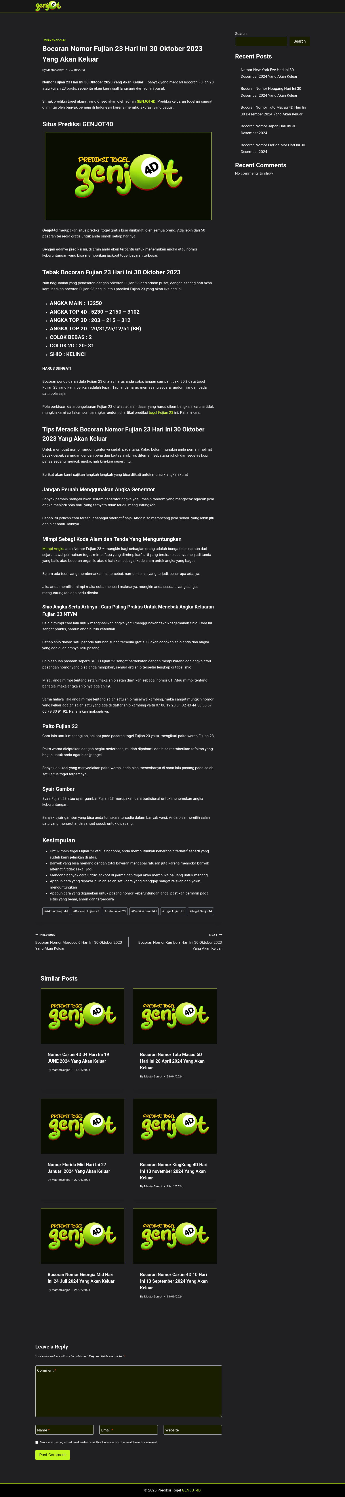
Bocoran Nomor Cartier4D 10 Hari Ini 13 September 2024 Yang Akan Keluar (174, 1281)
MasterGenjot (55, 70)
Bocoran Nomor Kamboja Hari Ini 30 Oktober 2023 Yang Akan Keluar (177, 941)
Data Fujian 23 (115, 911)
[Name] (64, 1430)
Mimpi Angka (53, 548)
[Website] (193, 1430)
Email (107, 1430)
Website (172, 1430)
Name (43, 1430)
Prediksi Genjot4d (144, 911)
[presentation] (82, 1016)
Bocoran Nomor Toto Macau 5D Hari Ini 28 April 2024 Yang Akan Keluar (172, 1061)
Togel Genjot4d (201, 911)
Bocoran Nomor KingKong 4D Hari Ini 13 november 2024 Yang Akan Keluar (174, 1171)
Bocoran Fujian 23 (86, 911)
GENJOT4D (146, 101)
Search (241, 33)
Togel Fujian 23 (173, 911)
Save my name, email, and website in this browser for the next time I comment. (99, 1442)
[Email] (128, 1430)
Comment (46, 1370)
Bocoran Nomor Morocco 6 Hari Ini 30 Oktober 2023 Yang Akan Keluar (80, 941)
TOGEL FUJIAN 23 (54, 39)
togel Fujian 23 (161, 412)
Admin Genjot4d (56, 911)
